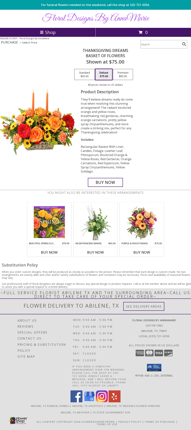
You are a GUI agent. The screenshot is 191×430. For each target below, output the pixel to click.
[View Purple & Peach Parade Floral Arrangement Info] (141, 222)
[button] (154, 367)
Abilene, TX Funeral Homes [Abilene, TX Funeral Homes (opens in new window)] (50, 406)
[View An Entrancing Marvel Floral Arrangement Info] (95, 222)
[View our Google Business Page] (89, 401)
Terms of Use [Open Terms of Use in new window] (107, 424)
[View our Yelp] (114, 401)
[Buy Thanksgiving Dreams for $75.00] (105, 182)
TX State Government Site (111, 412)
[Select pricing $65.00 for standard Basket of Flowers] (84, 74)
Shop (48, 32)
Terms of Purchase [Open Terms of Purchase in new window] (160, 421)
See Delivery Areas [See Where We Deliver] (144, 306)
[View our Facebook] (76, 401)
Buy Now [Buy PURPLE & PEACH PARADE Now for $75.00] (141, 252)
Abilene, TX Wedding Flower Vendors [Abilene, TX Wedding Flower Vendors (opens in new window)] (133, 406)
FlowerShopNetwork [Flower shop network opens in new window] (98, 421)
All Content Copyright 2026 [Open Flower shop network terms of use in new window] (59, 421)
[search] (184, 44)
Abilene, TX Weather (75, 412)
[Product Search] (161, 44)
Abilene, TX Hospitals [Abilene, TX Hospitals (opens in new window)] (87, 406)
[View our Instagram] (102, 401)
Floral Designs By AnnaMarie (95, 18)
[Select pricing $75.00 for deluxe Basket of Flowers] (104, 74)
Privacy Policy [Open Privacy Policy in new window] (129, 421)
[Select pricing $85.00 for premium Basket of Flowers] (123, 74)
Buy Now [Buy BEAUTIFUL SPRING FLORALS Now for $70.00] (49, 252)
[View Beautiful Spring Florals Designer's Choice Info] (49, 222)
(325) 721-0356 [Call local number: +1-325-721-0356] (159, 336)
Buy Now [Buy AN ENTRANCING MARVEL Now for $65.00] (95, 252)
